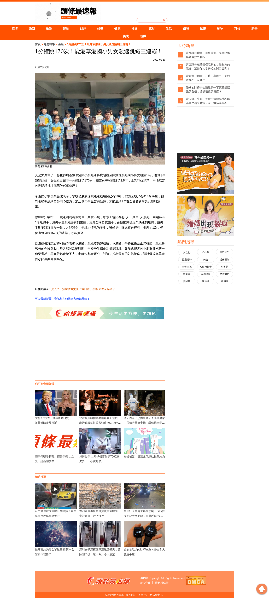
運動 (66, 28)
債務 (186, 28)
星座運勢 (187, 259)
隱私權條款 (162, 582)
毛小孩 (205, 252)
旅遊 (49, 28)
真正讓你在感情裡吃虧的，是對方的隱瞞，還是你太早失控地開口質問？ (208, 66)
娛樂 (100, 28)
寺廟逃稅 (205, 274)
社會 (134, 28)
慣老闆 (186, 274)
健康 (117, 28)
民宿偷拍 (224, 274)
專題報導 (49, 44)
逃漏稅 (224, 281)
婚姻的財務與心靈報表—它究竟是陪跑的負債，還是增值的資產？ (208, 89)
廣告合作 (145, 582)
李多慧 (224, 266)
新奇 (254, 28)
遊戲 (143, 36)
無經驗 (186, 281)
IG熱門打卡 (206, 266)
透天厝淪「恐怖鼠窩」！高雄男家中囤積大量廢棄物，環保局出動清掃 (144, 423)
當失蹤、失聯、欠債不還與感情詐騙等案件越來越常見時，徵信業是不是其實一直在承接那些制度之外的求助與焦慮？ (208, 101)
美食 (126, 36)
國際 (203, 28)
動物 (220, 28)
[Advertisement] (100, 353)
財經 (83, 28)
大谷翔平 (224, 252)
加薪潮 (205, 281)
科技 (237, 28)
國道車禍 (187, 266)
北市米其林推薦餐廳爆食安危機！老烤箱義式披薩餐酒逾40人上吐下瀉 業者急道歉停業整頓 (100, 423)
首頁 (37, 44)
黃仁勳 (186, 252)
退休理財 (224, 259)
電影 (152, 28)
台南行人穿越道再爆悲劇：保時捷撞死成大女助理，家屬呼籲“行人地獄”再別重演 (144, 516)
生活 (169, 28)
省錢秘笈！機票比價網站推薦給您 (144, 456)
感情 (14, 28)
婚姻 (32, 28)
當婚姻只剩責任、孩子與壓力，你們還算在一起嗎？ (208, 77)
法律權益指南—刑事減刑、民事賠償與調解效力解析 (208, 54)
